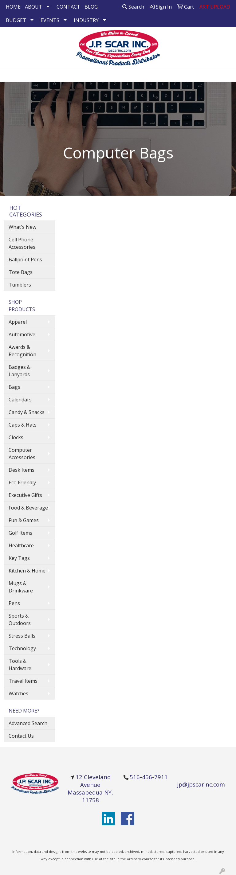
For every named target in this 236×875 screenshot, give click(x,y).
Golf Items (20, 532)
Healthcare (21, 545)
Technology (22, 648)
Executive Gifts (25, 495)
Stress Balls (22, 635)
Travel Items (23, 681)
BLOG (91, 6)
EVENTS (50, 20)
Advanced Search (28, 723)
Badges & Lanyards (19, 371)
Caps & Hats (23, 424)
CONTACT (68, 6)
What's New (22, 227)
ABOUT (33, 6)
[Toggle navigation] (9, 75)
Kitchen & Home (27, 570)
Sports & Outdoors (20, 619)
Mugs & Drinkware (21, 587)
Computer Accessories (22, 454)
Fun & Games (24, 520)
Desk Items (21, 470)
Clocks (16, 437)
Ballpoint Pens (25, 259)
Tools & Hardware (20, 665)
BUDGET (16, 20)
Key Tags (19, 558)
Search (133, 6)
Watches (18, 693)
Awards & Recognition (22, 351)
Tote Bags (21, 272)
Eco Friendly (22, 482)
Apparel (18, 321)
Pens (14, 603)
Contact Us (21, 735)
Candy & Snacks (27, 412)
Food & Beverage (28, 507)
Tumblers (20, 284)
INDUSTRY (86, 20)
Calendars (20, 399)
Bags (14, 387)
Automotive (22, 334)
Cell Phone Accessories (22, 243)
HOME (13, 6)
